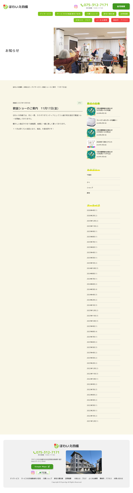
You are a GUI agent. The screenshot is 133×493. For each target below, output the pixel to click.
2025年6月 (91, 247)
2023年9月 (91, 326)
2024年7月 (91, 279)
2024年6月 (91, 284)
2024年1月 (91, 305)
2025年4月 (91, 252)
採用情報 (121, 6)
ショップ (90, 188)
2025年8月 (91, 237)
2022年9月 (91, 384)
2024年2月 (91, 300)
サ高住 (89, 175)
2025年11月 (91, 226)
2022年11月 (91, 374)
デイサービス (45, 14)
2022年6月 (91, 395)
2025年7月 (91, 242)
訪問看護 (124, 14)
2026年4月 (91, 210)
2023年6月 (91, 342)
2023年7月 (91, 337)
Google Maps (42, 466)
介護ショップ (92, 14)
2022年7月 (91, 389)
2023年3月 (91, 358)
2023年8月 (91, 331)
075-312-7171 (94, 4)
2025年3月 (91, 258)
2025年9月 (91, 231)
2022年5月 (91, 400)
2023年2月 (91, 363)
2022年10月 (91, 379)
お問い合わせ (118, 478)
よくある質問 (101, 20)
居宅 (88, 193)
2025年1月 (91, 263)
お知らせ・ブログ (83, 20)
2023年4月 (91, 353)
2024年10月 (91, 268)
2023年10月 (91, 321)
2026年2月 (91, 216)
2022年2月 (91, 411)
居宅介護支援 (109, 14)
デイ (88, 182)
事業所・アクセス (120, 20)
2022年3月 (91, 405)
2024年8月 (91, 274)
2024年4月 (91, 295)
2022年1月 (91, 416)
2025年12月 (91, 221)
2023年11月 (91, 316)
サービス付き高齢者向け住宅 (69, 14)
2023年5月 (91, 347)
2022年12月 (91, 368)
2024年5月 (91, 289)
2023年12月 (91, 310)
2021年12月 (91, 421)
